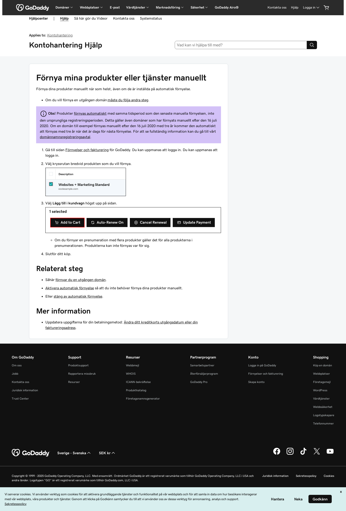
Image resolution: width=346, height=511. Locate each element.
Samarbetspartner (202, 365)
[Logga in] (311, 7)
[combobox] (241, 45)
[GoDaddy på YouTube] (330, 454)
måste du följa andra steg (128, 100)
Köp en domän (322, 365)
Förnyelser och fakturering (87, 150)
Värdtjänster (321, 398)
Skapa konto (256, 381)
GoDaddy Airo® (226, 7)
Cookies (329, 475)
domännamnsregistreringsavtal (65, 137)
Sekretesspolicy (306, 475)
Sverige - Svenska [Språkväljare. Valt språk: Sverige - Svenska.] (74, 453)
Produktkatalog (136, 390)
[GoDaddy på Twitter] (317, 454)
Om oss (17, 365)
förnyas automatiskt (90, 113)
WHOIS (131, 373)
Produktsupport (78, 365)
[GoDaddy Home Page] (31, 453)
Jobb (15, 373)
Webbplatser (321, 373)
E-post (115, 7)
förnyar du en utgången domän (80, 279)
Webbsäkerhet (322, 406)
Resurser (74, 381)
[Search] (312, 45)
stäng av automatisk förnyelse (78, 296)
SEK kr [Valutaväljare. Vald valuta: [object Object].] (107, 453)
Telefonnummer (323, 423)
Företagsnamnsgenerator (143, 398)
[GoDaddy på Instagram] (290, 454)
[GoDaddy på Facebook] (277, 454)
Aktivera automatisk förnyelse (69, 288)
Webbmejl (132, 365)
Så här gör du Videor (91, 18)
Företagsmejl (322, 381)
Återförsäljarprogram (204, 373)
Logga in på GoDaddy (262, 365)
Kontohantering (60, 35)
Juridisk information (25, 390)
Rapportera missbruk (82, 373)
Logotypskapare (323, 415)
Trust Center (20, 398)
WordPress (320, 390)
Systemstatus (151, 18)
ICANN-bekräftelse (138, 381)
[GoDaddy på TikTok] (303, 454)
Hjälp (294, 7)
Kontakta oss (276, 7)
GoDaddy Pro (198, 381)
